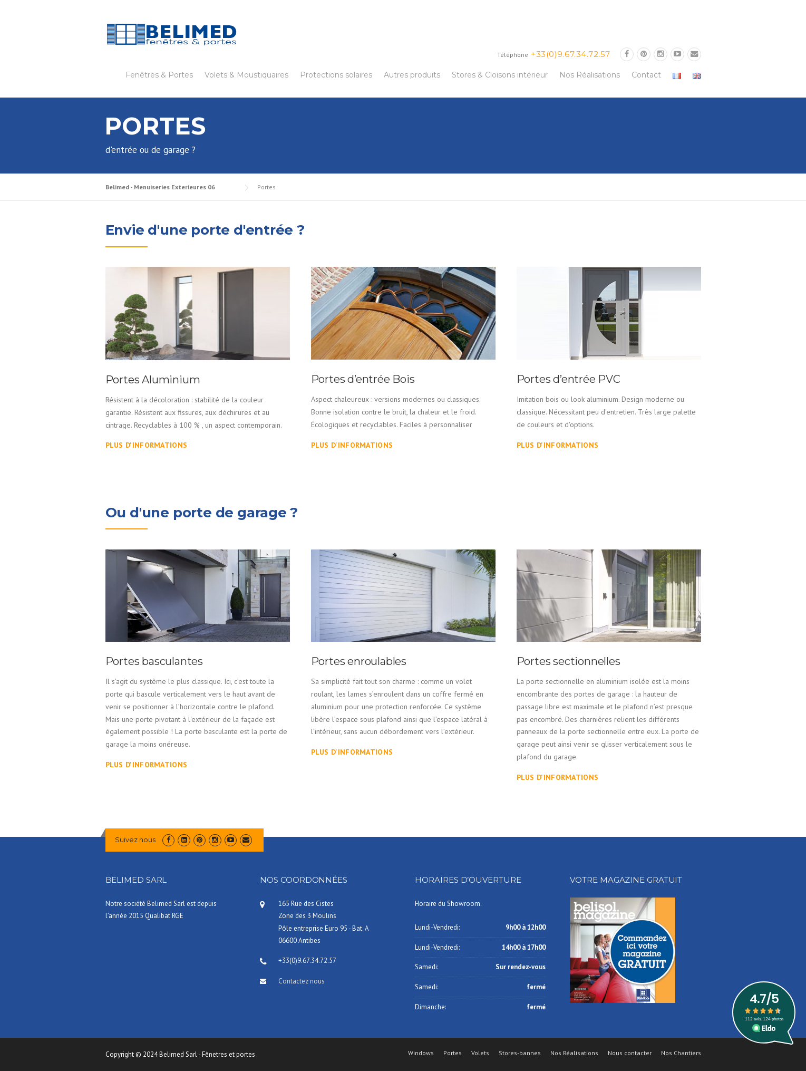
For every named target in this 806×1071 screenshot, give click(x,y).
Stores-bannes (520, 1053)
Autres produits (412, 75)
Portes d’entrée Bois (363, 379)
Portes (452, 1053)
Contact (646, 75)
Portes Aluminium (152, 379)
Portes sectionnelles (568, 661)
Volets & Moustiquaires (246, 75)
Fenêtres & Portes (159, 75)
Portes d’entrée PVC (568, 379)
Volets (480, 1053)
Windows (421, 1053)
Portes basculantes (154, 661)
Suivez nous (135, 839)
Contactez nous (301, 981)
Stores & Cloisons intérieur (500, 75)
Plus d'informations (146, 445)
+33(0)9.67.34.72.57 (570, 54)
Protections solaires (336, 75)
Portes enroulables (358, 661)
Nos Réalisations (589, 75)
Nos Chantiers (681, 1053)
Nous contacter (630, 1053)
